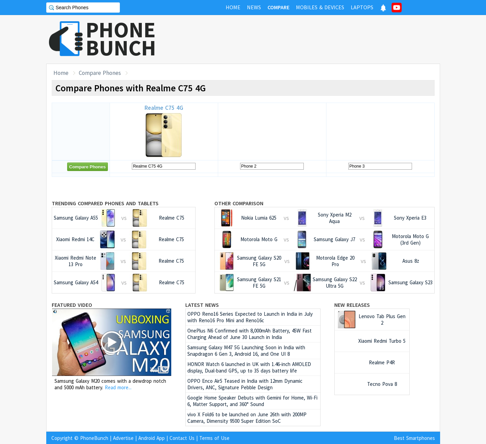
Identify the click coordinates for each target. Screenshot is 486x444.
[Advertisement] (315, 39)
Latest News (202, 304)
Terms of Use (214, 438)
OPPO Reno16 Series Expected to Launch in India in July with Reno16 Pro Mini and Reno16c (250, 317)
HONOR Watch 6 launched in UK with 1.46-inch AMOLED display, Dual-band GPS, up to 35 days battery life (249, 367)
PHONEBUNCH (121, 39)
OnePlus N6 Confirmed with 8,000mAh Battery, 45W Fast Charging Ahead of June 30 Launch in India (249, 333)
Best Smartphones (414, 438)
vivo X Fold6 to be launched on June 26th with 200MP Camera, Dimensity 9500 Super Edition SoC (247, 417)
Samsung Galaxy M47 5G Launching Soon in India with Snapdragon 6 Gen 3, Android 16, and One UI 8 (246, 350)
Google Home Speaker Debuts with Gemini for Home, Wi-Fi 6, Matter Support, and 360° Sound (252, 400)
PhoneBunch (94, 438)
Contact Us (182, 438)
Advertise (123, 438)
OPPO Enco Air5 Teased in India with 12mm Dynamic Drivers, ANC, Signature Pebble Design (244, 384)
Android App (151, 438)
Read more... (118, 387)
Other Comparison (238, 203)
